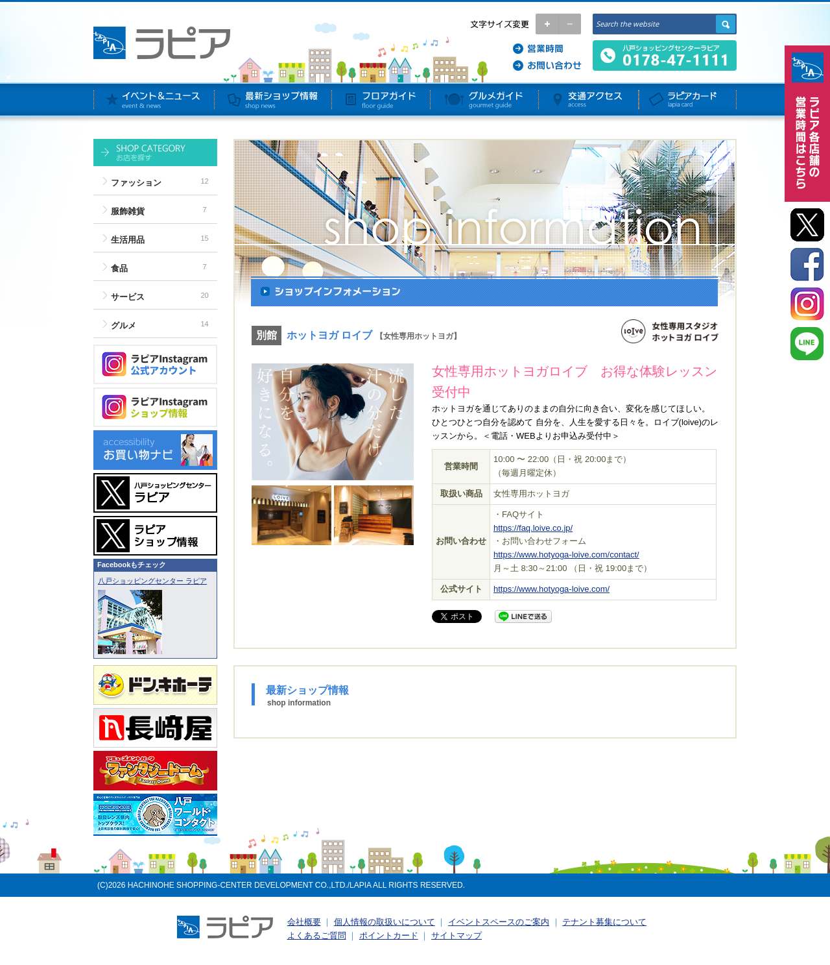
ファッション (136, 183)
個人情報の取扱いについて (384, 922)
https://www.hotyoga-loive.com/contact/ (566, 554)
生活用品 (128, 240)
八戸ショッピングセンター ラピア (152, 581)
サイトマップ (456, 935)
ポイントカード (388, 935)
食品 (119, 268)
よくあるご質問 (316, 935)
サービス (128, 297)
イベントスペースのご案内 (498, 922)
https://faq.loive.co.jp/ (533, 528)
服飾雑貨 (128, 211)
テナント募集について (604, 922)
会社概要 (304, 922)
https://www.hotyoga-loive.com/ (551, 589)
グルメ (123, 325)
